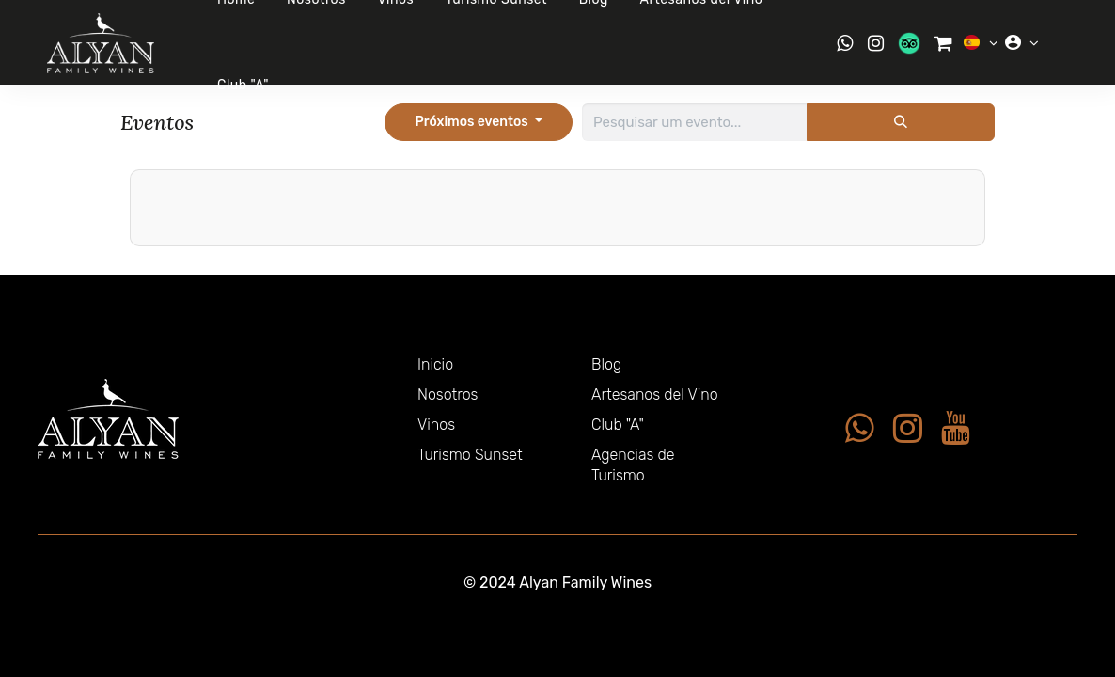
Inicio (435, 364)
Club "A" (243, 85)
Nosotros (448, 394)
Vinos (436, 424)
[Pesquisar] (901, 122)
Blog (606, 364)
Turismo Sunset (470, 455)
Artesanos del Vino (654, 394)
